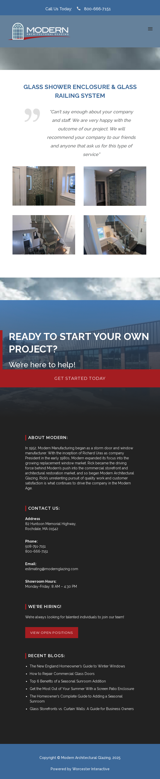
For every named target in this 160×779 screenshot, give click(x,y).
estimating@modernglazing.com (51, 569)
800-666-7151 (97, 9)
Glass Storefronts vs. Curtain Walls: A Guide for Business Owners (82, 709)
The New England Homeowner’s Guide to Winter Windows (77, 666)
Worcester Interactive (91, 769)
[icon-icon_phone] (80, 9)
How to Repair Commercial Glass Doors (62, 674)
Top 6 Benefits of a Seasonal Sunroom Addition (68, 681)
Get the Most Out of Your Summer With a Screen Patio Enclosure (82, 689)
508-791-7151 (35, 546)
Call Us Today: (58, 9)
